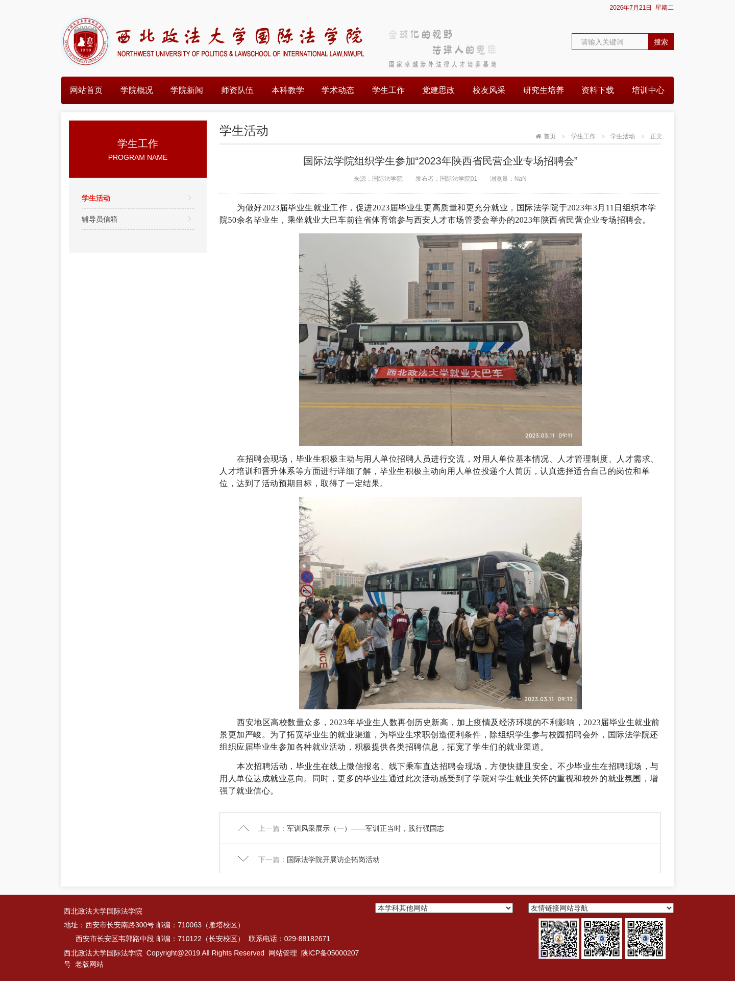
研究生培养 (543, 90)
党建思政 (438, 90)
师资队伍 (237, 90)
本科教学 (288, 90)
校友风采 (489, 90)
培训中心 (648, 90)
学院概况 (136, 90)
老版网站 (89, 964)
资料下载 (597, 90)
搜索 (661, 42)
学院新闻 (186, 90)
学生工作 (388, 90)
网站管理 (282, 953)
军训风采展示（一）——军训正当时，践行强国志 (365, 828)
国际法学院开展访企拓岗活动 (333, 859)
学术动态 (338, 90)
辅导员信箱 (99, 219)
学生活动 (96, 198)
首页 (550, 136)
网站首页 (86, 90)
